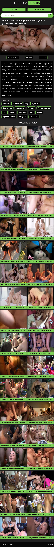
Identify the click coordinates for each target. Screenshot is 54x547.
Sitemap (50, 544)
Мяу (26, 104)
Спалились (34, 117)
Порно (27, 3)
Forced (12, 112)
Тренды (14, 9)
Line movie (22, 112)
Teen (4, 112)
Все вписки (39, 9)
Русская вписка (44, 108)
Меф (31, 112)
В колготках (17, 104)
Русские (31, 108)
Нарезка (6, 104)
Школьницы (7, 108)
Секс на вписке (7, 544)
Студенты (35, 104)
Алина (39, 112)
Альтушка (22, 117)
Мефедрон (20, 108)
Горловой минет (9, 117)
